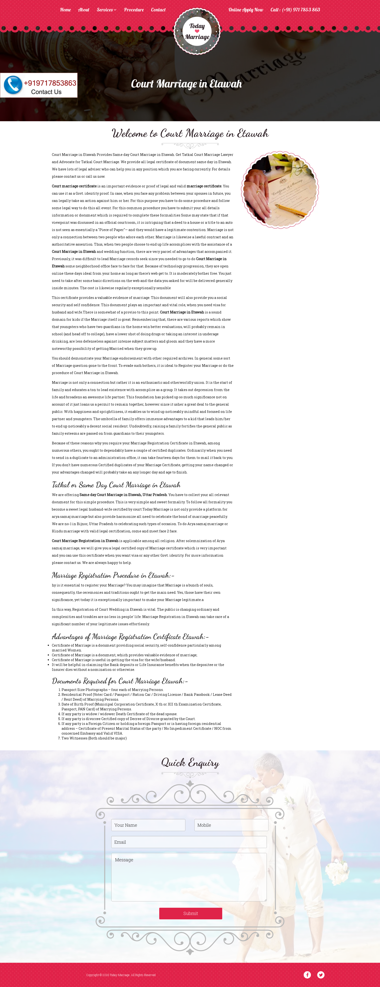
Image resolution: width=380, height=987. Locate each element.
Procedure (134, 10)
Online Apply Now (245, 10)
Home (65, 10)
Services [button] (107, 10)
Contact (158, 10)
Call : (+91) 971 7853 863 (295, 10)
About (83, 10)
